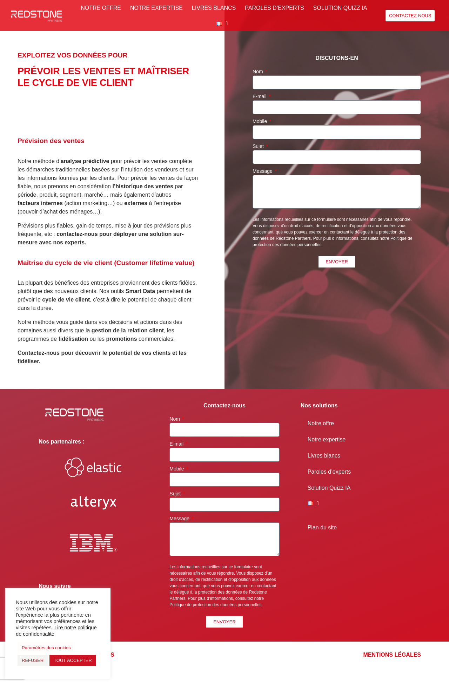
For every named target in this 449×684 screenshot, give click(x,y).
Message (263, 171)
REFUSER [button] (32, 660)
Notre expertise (156, 8)
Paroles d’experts (274, 8)
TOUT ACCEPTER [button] (73, 660)
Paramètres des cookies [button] (46, 647)
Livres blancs (214, 8)
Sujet (259, 146)
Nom (258, 71)
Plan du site (322, 527)
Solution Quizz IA (340, 8)
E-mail (260, 96)
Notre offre (101, 8)
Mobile (260, 121)
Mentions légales (392, 655)
